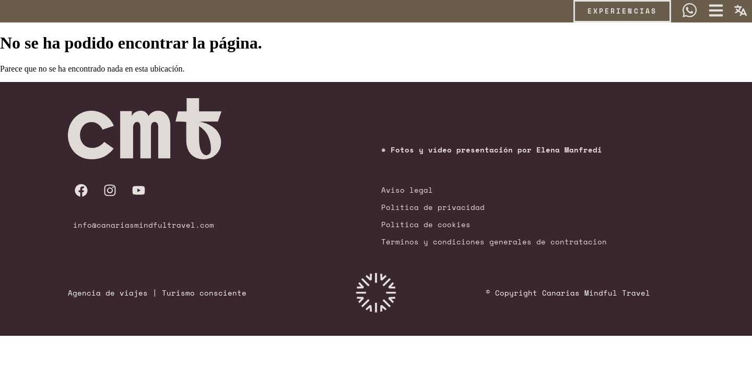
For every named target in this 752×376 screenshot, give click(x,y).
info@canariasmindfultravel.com (143, 224)
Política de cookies (426, 224)
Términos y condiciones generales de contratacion (494, 241)
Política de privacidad (433, 207)
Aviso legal (407, 189)
